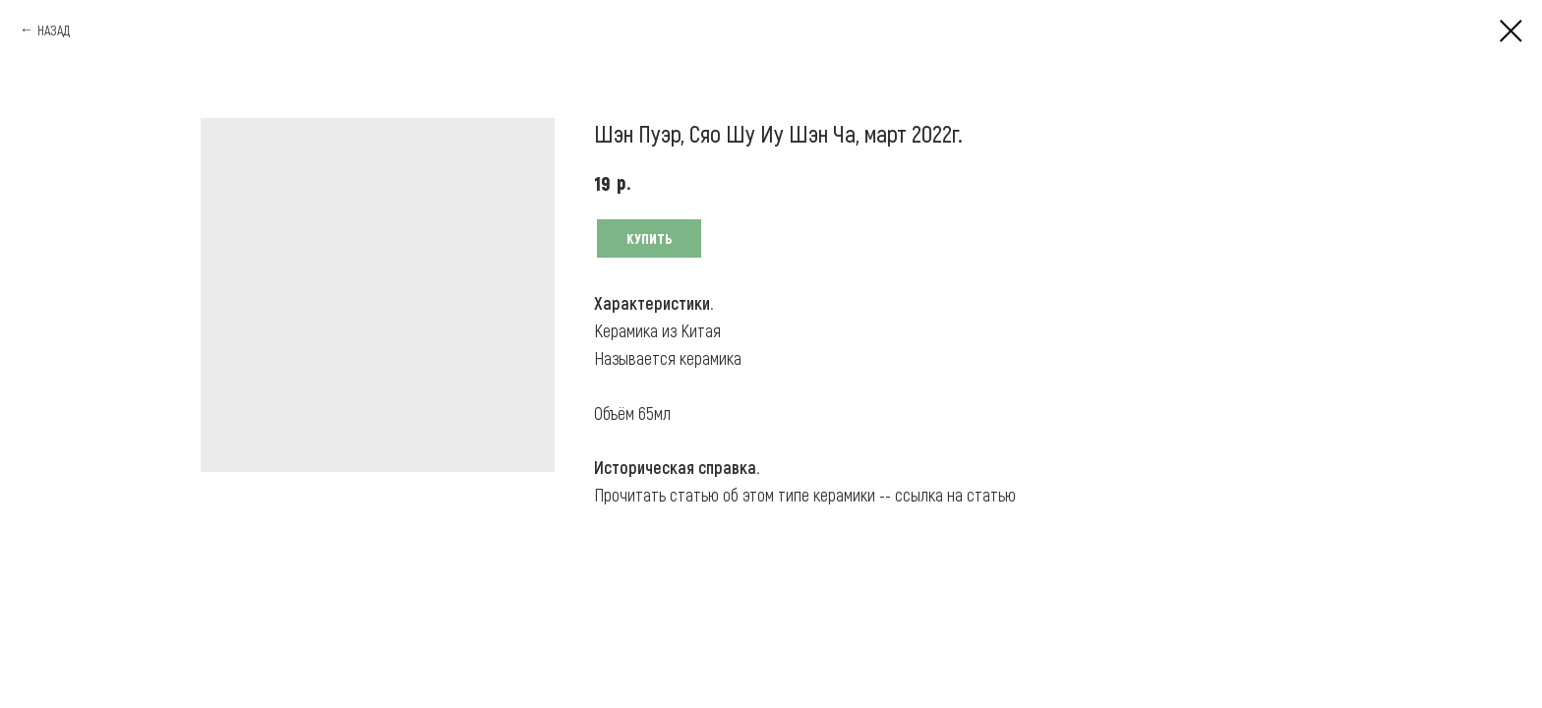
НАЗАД (53, 30)
